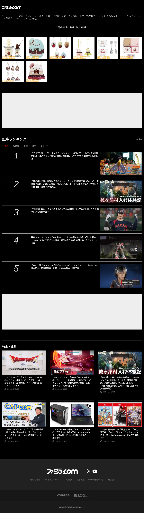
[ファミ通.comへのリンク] (11, 7)
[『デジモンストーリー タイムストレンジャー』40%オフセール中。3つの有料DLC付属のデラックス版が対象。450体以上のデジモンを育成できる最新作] (121, 163)
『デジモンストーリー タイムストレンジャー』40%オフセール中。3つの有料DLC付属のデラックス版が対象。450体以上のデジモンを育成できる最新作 (64, 156)
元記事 (8, 17)
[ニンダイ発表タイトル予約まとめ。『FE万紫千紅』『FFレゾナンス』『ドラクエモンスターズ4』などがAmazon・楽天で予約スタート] (120, 414)
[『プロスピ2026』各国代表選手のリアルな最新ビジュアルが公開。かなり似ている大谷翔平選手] (121, 219)
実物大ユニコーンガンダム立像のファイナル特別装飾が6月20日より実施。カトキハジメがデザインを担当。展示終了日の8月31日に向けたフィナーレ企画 (64, 240)
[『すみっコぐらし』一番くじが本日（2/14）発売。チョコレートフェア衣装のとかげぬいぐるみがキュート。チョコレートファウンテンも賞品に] (13, 48)
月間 (34, 146)
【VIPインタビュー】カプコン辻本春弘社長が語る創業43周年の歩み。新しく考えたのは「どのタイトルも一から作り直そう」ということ (23, 433)
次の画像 (81, 27)
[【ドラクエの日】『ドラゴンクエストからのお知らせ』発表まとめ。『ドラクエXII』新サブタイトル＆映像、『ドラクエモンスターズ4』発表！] (24, 362)
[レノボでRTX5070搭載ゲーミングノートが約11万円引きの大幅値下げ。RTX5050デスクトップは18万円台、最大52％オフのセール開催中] (72, 414)
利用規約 (69, 480)
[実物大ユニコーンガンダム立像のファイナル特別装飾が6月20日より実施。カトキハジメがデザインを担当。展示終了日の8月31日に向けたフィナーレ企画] (121, 247)
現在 (6, 146)
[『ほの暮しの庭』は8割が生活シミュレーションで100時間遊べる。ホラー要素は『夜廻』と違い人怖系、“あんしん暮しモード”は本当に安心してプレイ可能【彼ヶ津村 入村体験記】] (121, 191)
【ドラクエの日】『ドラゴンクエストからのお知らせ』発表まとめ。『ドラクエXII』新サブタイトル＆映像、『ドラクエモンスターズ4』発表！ (23, 381)
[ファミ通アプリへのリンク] (63, 495)
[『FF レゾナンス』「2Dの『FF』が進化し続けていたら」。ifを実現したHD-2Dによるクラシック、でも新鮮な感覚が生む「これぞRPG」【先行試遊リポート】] (72, 362)
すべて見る (137, 139)
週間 (26, 146)
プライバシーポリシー (52, 480)
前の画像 (63, 27)
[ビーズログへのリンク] (81, 495)
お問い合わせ (35, 480)
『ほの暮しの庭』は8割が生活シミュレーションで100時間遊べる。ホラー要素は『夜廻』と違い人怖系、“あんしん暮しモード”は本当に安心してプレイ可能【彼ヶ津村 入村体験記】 (65, 184)
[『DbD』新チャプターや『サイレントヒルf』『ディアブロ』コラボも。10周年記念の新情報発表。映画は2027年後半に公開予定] (121, 275)
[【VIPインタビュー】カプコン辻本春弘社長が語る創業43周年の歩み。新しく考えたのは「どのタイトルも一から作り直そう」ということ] (24, 414)
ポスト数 (44, 146)
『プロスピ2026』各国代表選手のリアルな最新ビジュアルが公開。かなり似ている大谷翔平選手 (65, 210)
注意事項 (80, 480)
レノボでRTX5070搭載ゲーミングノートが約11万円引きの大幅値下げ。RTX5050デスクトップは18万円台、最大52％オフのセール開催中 (71, 433)
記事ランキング (14, 139)
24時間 (16, 146)
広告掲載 (111, 480)
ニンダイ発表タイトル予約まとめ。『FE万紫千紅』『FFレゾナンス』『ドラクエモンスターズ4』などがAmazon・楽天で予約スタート (119, 433)
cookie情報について (95, 480)
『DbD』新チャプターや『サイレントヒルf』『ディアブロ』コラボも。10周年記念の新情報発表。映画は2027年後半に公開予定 (64, 266)
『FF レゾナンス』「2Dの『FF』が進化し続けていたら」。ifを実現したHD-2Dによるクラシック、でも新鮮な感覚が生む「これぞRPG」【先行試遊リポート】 (71, 381)
